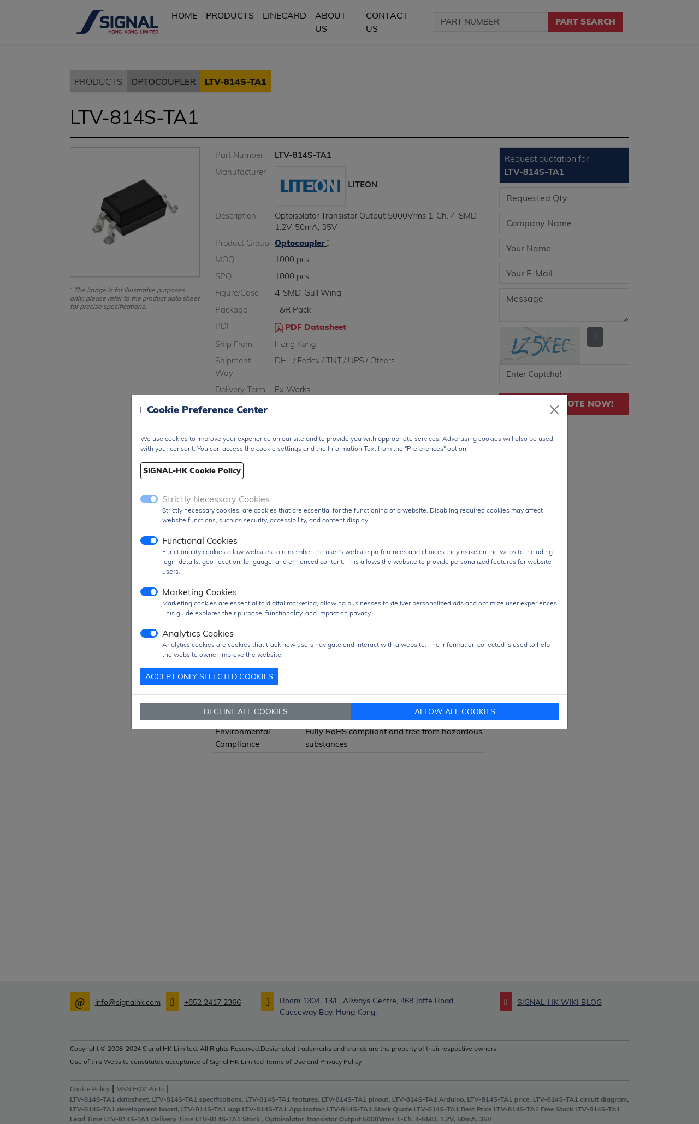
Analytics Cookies (198, 633)
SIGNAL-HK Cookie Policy (192, 470)
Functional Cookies (200, 540)
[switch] (149, 540)
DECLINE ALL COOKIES (246, 711)
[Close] (554, 410)
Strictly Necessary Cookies (216, 498)
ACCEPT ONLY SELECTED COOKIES (209, 676)
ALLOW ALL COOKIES (454, 711)
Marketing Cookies (199, 591)
